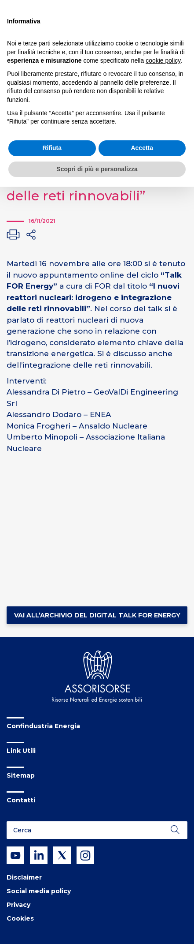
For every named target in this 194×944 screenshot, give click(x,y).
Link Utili (21, 751)
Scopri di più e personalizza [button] (96, 169)
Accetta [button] (142, 147)
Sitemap (21, 775)
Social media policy (39, 891)
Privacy (18, 905)
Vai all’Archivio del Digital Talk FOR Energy (97, 615)
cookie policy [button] (163, 60)
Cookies (20, 918)
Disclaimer (24, 877)
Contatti (21, 800)
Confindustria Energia (43, 726)
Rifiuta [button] (52, 147)
